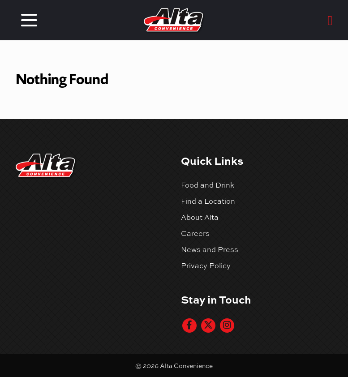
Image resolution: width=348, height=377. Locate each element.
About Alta (200, 217)
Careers (195, 233)
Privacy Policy (206, 265)
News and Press (209, 249)
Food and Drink (207, 185)
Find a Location (208, 201)
